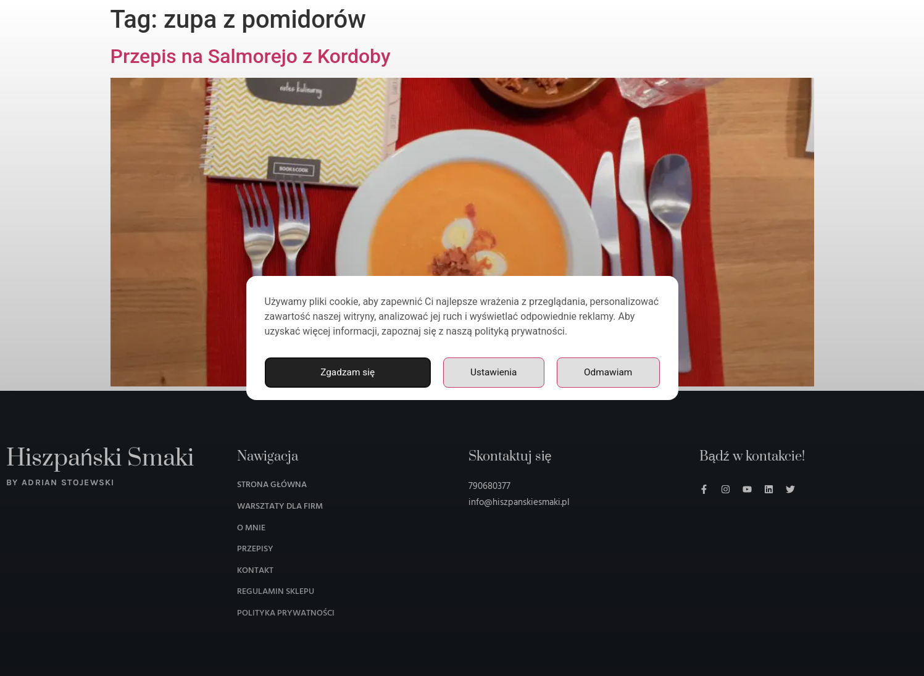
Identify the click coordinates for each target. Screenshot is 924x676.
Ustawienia (492, 372)
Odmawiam (608, 372)
